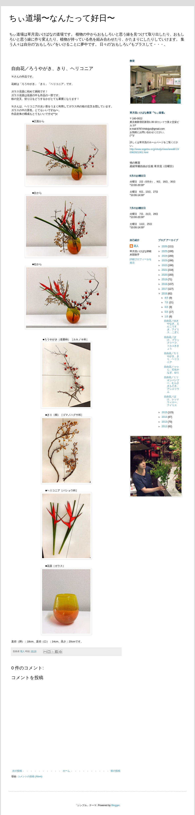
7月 (167, 302)
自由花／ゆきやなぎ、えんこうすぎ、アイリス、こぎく (171, 326)
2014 (165, 417)
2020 (165, 274)
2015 (165, 412)
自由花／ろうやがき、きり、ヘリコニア (171, 357)
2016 (165, 293)
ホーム (66, 770)
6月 (167, 307)
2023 (165, 260)
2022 (165, 265)
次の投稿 (17, 770)
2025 (165, 251)
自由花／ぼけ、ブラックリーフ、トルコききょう (171, 343)
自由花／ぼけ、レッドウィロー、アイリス (171, 401)
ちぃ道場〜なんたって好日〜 (62, 18)
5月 (167, 312)
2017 (165, 289)
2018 (165, 284)
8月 (167, 297)
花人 (136, 246)
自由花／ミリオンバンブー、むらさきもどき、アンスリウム (171, 384)
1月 (167, 316)
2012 (165, 426)
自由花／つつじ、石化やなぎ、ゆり (171, 369)
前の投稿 (115, 770)
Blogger (115, 805)
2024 (165, 255)
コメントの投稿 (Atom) (30, 776)
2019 (165, 279)
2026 (165, 246)
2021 (165, 270)
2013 (165, 421)
